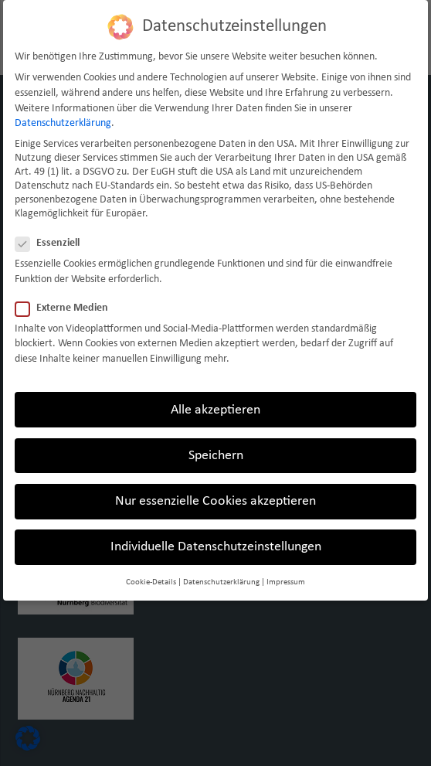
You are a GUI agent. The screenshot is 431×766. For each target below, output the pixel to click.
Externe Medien (66, 308)
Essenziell (52, 243)
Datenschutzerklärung (63, 123)
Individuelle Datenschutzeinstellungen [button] (215, 546)
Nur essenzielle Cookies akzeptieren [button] (215, 501)
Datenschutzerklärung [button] (221, 582)
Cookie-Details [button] (151, 582)
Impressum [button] (285, 582)
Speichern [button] (215, 455)
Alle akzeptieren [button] (215, 410)
